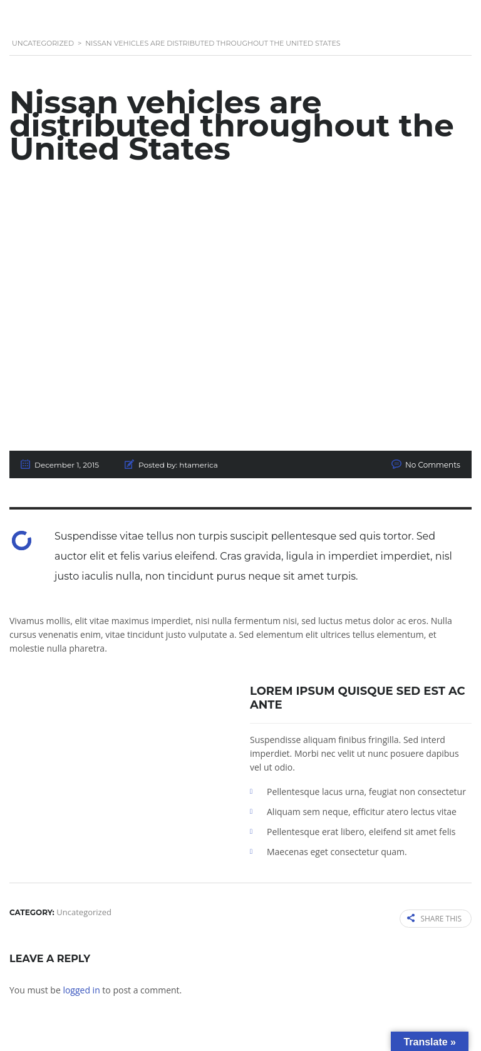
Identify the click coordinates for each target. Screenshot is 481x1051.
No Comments (432, 464)
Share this (434, 918)
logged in (81, 990)
